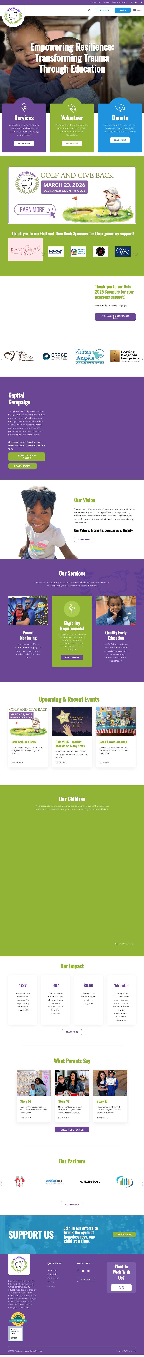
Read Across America (113, 741)
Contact (104, 10)
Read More (17, 762)
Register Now (72, 657)
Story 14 (25, 1101)
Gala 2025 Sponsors (113, 289)
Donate (122, 10)
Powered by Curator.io (124, 944)
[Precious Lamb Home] (19, 1264)
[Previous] (43, 254)
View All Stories (72, 1129)
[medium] (131, 2)
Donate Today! (124, 1234)
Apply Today (121, 1288)
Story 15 (102, 1101)
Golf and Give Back (24, 741)
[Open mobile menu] (137, 10)
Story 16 (63, 1101)
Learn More (24, 143)
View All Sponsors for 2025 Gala (115, 317)
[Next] (136, 254)
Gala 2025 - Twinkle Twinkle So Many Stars (70, 743)
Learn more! (22, 466)
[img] (28, 721)
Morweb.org (131, 1351)
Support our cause (27, 457)
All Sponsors (72, 1204)
